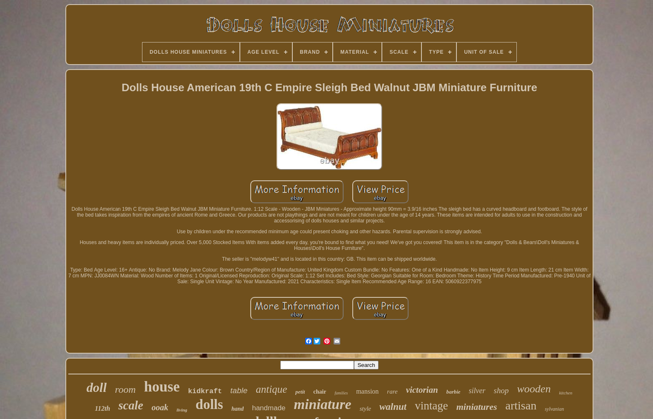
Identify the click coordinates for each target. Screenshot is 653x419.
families (341, 393)
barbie (453, 392)
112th (102, 408)
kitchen (565, 392)
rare (392, 391)
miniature (322, 404)
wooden (534, 389)
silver (477, 391)
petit (300, 392)
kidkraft (205, 391)
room (125, 389)
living (182, 409)
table (238, 390)
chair (319, 392)
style (365, 408)
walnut (392, 407)
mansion (367, 391)
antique (271, 389)
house (162, 387)
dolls (209, 404)
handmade (268, 408)
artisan (521, 405)
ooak (160, 407)
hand (238, 409)
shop (501, 390)
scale (130, 405)
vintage (431, 405)
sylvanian (554, 409)
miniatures (476, 407)
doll (97, 387)
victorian (422, 390)
